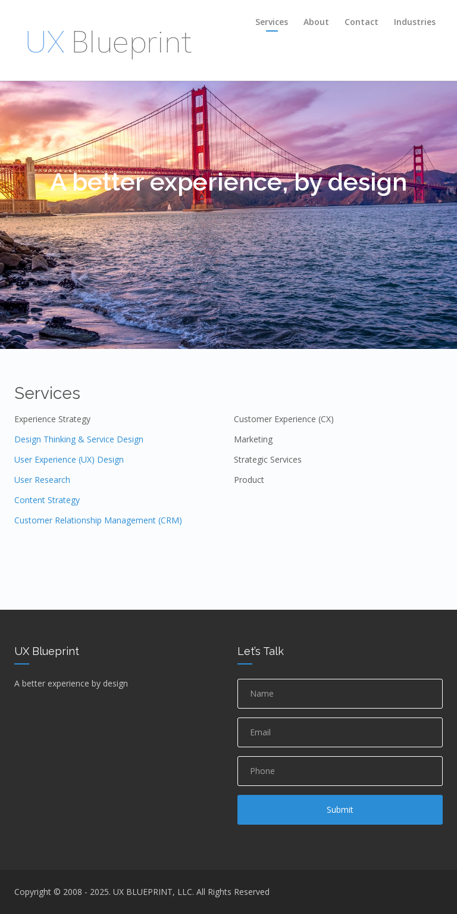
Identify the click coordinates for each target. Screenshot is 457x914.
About (316, 21)
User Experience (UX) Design (69, 459)
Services (271, 21)
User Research (42, 479)
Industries (415, 21)
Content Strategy (47, 500)
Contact (361, 21)
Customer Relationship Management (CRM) (98, 520)
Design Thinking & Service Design (78, 439)
